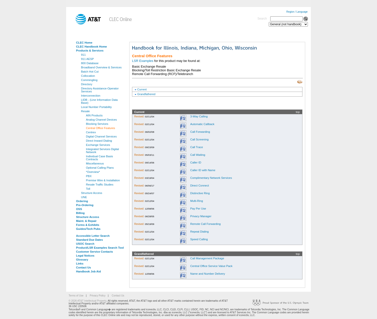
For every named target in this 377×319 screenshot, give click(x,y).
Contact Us (83, 267)
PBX (89, 176)
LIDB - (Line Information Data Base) (99, 101)
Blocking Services (97, 123)
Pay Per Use (198, 208)
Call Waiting (197, 154)
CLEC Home (84, 42)
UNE (84, 197)
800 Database (90, 63)
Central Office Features (100, 128)
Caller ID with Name (202, 170)
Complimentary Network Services (211, 177)
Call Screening (199, 139)
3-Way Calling (199, 116)
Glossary (82, 259)
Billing (80, 213)
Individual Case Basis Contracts (99, 158)
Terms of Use (76, 295)
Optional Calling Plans (100, 167)
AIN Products (94, 115)
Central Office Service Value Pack (211, 266)
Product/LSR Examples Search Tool (100, 247)
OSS (79, 209)
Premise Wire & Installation (103, 180)
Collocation (88, 75)
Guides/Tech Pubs (88, 228)
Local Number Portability (96, 107)
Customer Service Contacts (94, 251)
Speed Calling (199, 239)
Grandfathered (146, 94)
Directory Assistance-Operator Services (100, 90)
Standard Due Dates (89, 239)
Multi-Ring (196, 200)
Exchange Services (98, 144)
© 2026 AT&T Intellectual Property (87, 300)
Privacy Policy (97, 295)
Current (142, 89)
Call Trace (196, 147)
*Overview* (93, 171)
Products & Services (90, 50)
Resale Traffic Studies (99, 184)
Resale (85, 111)
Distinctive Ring (200, 193)
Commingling (89, 80)
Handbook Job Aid (88, 271)
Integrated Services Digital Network (102, 151)
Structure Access (91, 192)
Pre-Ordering (84, 205)
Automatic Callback (202, 124)
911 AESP (87, 58)
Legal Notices (85, 255)
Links (79, 263)
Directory (86, 84)
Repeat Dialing (199, 231)
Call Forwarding (200, 131)
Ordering (82, 201)
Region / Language (297, 11)
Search (262, 18)
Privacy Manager (200, 216)
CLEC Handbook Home (91, 46)
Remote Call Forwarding (205, 223)
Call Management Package (207, 258)
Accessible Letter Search (93, 235)
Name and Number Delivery (207, 273)
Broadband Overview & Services (101, 67)
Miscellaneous (95, 163)
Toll (88, 188)
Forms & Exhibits (87, 224)
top (298, 111)
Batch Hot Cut (90, 71)
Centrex (91, 132)
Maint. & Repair (86, 220)
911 (83, 54)
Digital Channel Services (101, 136)
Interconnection (90, 95)
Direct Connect (199, 185)
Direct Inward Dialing (99, 140)
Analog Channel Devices (101, 119)
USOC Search (85, 243)
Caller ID (195, 162)
